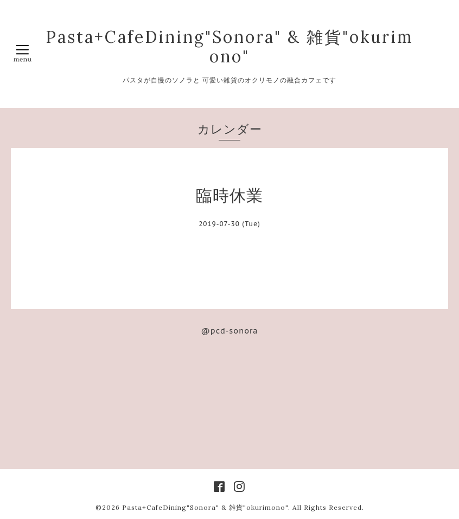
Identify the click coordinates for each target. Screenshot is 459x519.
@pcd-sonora (229, 331)
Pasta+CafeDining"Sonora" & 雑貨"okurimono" (229, 47)
